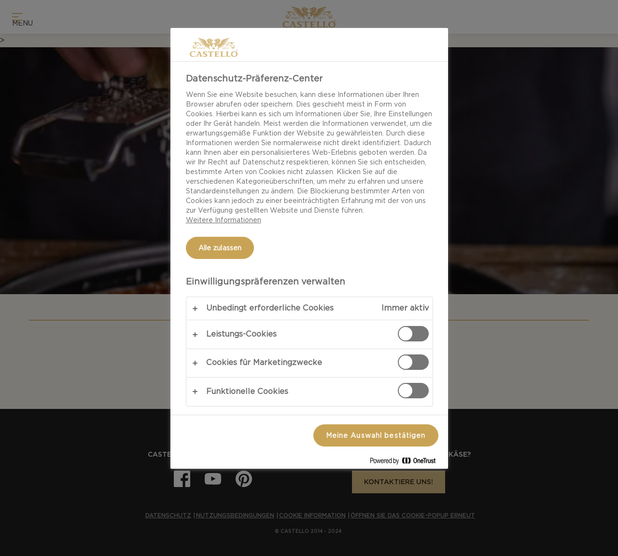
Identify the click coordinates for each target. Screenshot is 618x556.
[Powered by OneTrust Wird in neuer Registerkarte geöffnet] (406, 463)
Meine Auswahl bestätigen (376, 435)
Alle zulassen (220, 248)
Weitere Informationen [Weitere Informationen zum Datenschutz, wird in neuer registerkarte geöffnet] (223, 220)
